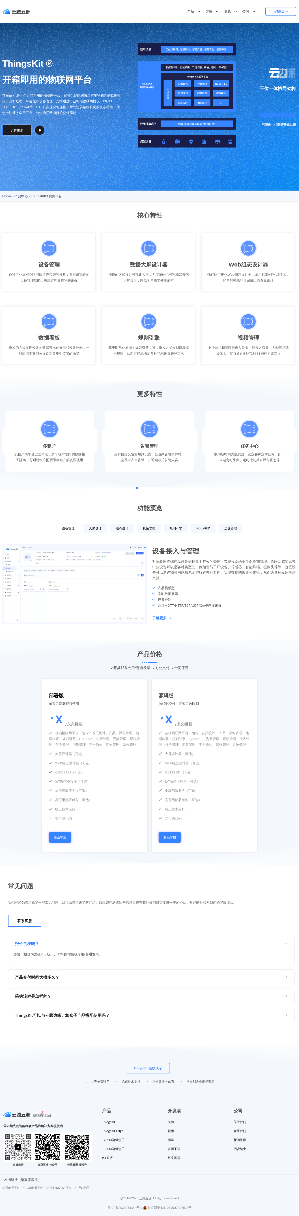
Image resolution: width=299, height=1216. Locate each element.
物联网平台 (10, 1188)
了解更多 (161, 618)
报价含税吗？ (27, 943)
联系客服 (60, 837)
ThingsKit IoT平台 (58, 1188)
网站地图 (82, 1188)
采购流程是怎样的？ (33, 996)
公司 (246, 11)
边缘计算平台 (33, 1188)
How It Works (51, 130)
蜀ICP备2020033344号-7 (125, 1207)
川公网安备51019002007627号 (169, 1207)
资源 (228, 11)
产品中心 (21, 196)
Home (7, 196)
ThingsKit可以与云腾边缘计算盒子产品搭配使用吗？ (62, 1015)
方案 (209, 11)
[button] (137, 488)
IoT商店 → (282, 11)
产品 (191, 11)
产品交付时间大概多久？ (37, 977)
